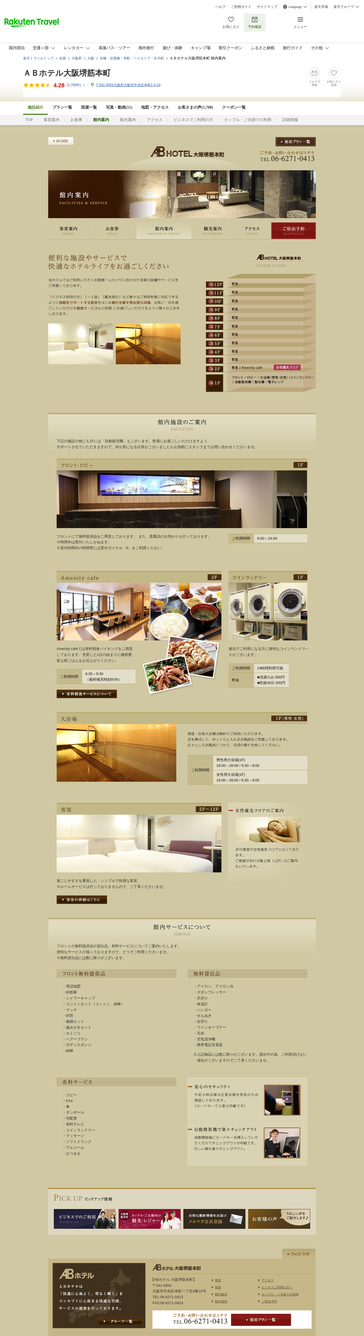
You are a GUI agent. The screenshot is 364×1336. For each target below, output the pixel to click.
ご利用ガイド (241, 7)
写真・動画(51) (119, 107)
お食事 (76, 120)
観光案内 (128, 120)
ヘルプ (220, 7)
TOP (29, 120)
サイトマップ (267, 7)
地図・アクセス (155, 107)
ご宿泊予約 (293, 230)
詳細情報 (290, 120)
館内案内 (164, 230)
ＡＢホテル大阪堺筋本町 (67, 73)
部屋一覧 (89, 107)
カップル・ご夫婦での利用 (247, 120)
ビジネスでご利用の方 (193, 120)
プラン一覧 (62, 107)
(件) (76, 85)
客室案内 (51, 120)
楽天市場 (321, 7)
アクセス (155, 120)
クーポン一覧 (234, 107)
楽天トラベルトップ (38, 58)
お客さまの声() (195, 107)
